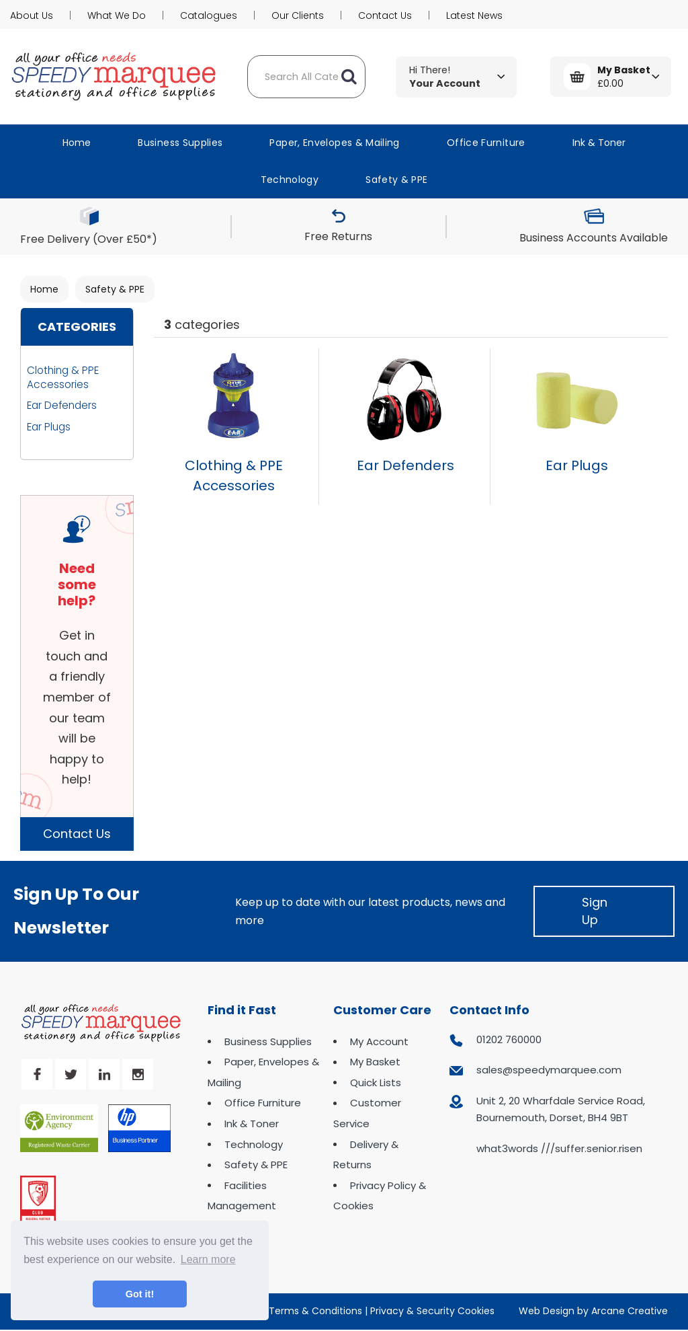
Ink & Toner (599, 142)
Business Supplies (180, 142)
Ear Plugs (49, 427)
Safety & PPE (396, 179)
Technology (290, 179)
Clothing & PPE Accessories (63, 377)
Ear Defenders (62, 405)
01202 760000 (509, 1039)
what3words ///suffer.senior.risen (559, 1148)
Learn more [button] (208, 1259)
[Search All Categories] (306, 76)
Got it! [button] (140, 1294)
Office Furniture (486, 142)
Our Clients (297, 15)
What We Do (116, 15)
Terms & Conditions (315, 1311)
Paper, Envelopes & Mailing (334, 142)
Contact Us (385, 15)
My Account (379, 1041)
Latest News (474, 15)
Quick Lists (375, 1082)
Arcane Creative (629, 1311)
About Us (31, 15)
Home (76, 142)
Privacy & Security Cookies (432, 1311)
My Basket (375, 1062)
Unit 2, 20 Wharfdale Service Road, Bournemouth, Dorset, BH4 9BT (560, 1109)
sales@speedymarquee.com (548, 1070)
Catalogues (208, 15)
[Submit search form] (349, 76)
